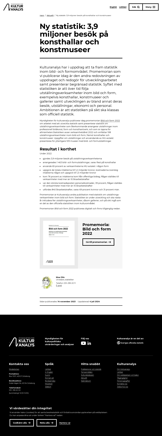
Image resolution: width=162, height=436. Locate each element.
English (113, 7)
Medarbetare (14, 369)
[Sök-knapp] (136, 7)
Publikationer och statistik (91, 369)
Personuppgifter (123, 381)
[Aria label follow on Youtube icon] (83, 344)
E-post (59, 285)
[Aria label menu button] (150, 7)
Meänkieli (48, 384)
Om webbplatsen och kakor (128, 375)
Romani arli (49, 378)
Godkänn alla (21, 423)
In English (49, 372)
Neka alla (46, 423)
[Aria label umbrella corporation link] (134, 343)
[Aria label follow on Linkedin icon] (89, 344)
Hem (42, 15)
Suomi (47, 375)
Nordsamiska (50, 381)
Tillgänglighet (122, 378)
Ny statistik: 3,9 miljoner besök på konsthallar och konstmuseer (85, 15)
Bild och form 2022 (110, 120)
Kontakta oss (122, 384)
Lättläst (122, 7)
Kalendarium (86, 381)
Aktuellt (50, 15)
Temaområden (86, 372)
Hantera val (64, 423)
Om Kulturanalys (123, 369)
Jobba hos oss (122, 387)
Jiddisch (48, 387)
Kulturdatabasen (87, 375)
